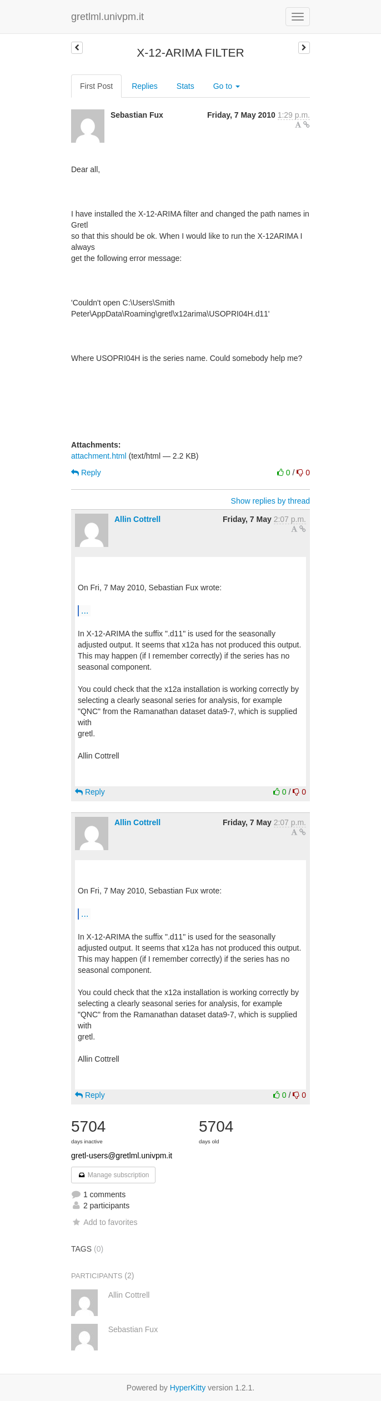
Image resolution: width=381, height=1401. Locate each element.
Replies (145, 86)
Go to (226, 86)
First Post (96, 86)
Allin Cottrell (137, 519)
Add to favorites (104, 1222)
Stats (185, 86)
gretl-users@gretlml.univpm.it (121, 1155)
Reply (86, 472)
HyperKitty (188, 1387)
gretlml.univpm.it (107, 16)
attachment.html (99, 455)
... (84, 610)
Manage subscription (113, 1175)
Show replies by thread (270, 500)
